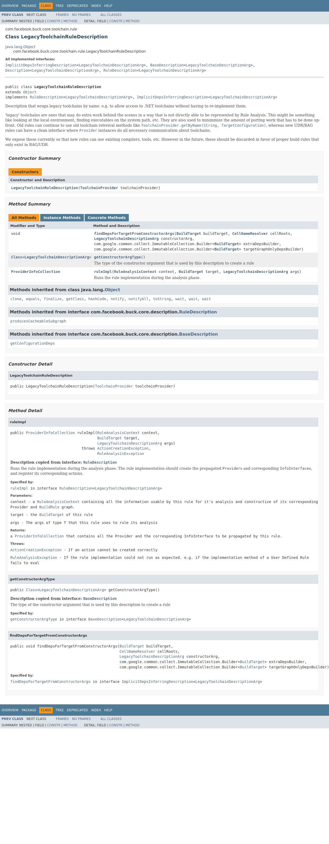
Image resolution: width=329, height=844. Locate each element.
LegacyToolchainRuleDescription (44, 188)
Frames (62, 15)
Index (96, 6)
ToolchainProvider (99, 188)
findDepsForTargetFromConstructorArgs (134, 233)
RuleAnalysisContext (135, 272)
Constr (53, 21)
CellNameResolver (250, 233)
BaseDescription (167, 65)
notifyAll (139, 299)
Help (108, 6)
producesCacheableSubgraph (38, 321)
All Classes (110, 15)
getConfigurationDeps (32, 343)
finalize (52, 299)
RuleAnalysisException (120, 453)
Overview (10, 6)
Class (16, 257)
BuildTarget (188, 233)
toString (162, 299)
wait (179, 299)
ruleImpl (103, 272)
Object (29, 92)
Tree (60, 6)
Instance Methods (61, 218)
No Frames (81, 15)
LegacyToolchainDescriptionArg (111, 65)
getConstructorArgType (117, 257)
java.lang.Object (20, 47)
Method (70, 21)
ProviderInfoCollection (35, 272)
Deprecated (77, 6)
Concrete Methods (107, 218)
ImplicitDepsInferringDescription (41, 65)
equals (32, 299)
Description (17, 70)
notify (117, 299)
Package (29, 6)
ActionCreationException (123, 448)
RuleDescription (120, 70)
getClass (75, 299)
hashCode (97, 299)
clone (15, 299)
